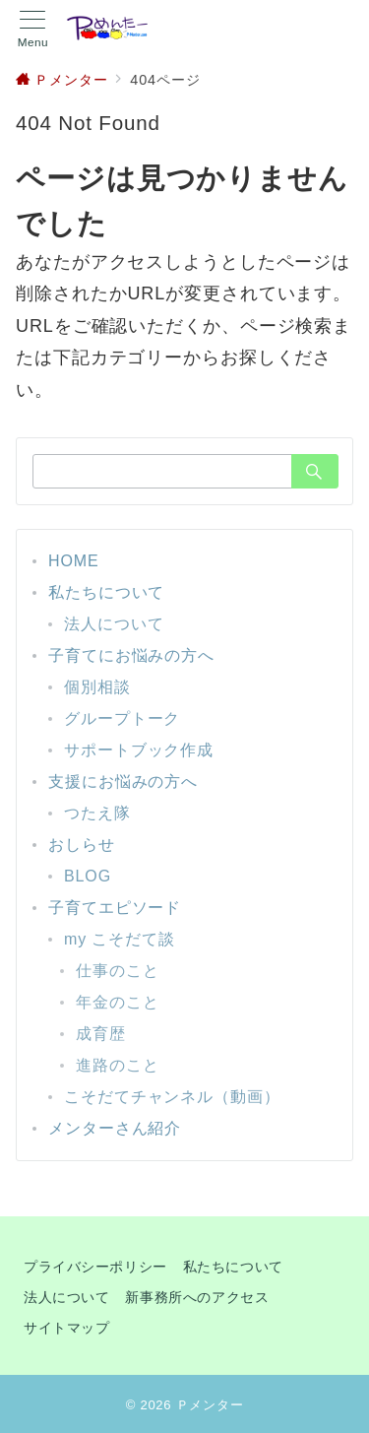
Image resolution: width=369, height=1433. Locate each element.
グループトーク (122, 718)
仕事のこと (117, 970)
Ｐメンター (210, 1405)
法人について (113, 624)
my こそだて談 (119, 939)
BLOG (87, 876)
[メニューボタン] (33, 29)
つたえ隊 (97, 813)
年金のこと (117, 1002)
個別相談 (97, 687)
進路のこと (117, 1065)
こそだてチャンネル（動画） (172, 1096)
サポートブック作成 (139, 750)
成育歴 (101, 1033)
